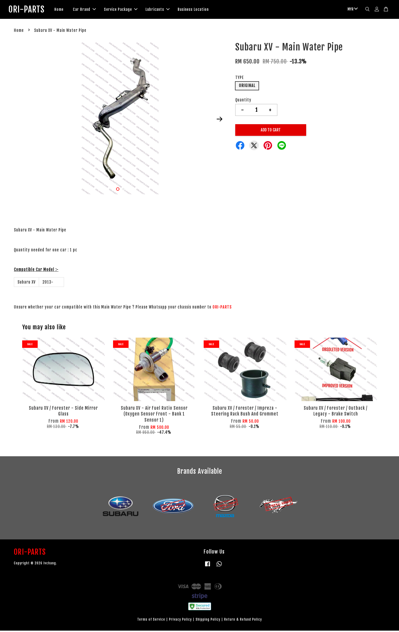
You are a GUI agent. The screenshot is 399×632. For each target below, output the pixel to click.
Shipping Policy (208, 621)
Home (67, 10)
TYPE (239, 79)
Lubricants (166, 10)
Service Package (129, 10)
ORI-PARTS (30, 10)
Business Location (201, 10)
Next (219, 120)
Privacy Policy (180, 621)
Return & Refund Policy (243, 621)
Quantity (243, 101)
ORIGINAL (247, 87)
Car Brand (92, 10)
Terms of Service (151, 621)
